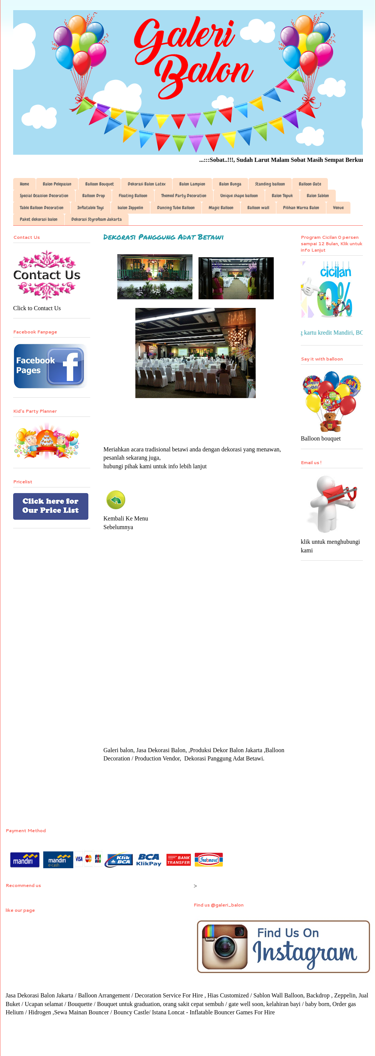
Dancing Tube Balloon (176, 208)
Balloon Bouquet (99, 184)
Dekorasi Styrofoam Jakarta (96, 219)
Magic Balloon (221, 208)
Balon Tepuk (282, 196)
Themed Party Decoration (183, 196)
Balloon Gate (310, 184)
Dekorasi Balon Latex (146, 184)
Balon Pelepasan (57, 184)
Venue (338, 208)
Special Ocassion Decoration (44, 196)
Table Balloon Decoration (42, 208)
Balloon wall (258, 208)
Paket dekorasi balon (39, 219)
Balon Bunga (230, 184)
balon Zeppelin (130, 208)
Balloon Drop (93, 196)
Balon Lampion (192, 184)
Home (24, 184)
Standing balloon (270, 184)
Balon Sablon (318, 196)
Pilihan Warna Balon (301, 208)
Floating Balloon (133, 196)
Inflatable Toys (90, 208)
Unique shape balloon (239, 196)
